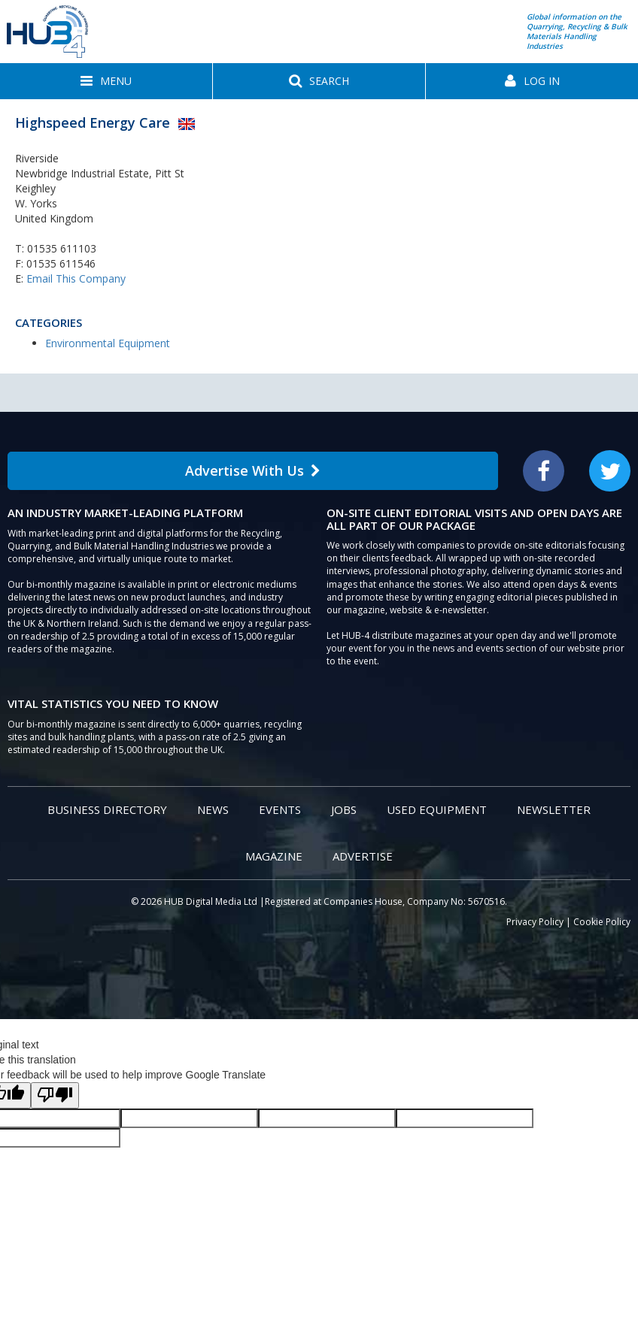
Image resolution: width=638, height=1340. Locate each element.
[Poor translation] (55, 1095)
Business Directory (107, 809)
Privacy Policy (535, 921)
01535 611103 (61, 248)
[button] (106, 81)
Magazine (273, 856)
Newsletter (554, 809)
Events (280, 809)
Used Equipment (437, 809)
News (213, 809)
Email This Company (76, 278)
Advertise (363, 856)
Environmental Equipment (107, 343)
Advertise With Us (253, 470)
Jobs (344, 809)
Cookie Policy (601, 921)
